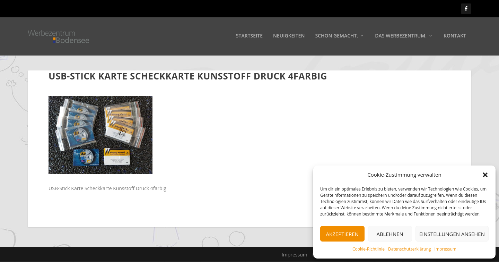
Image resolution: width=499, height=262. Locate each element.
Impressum (445, 249)
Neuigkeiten (289, 37)
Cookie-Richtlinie (368, 249)
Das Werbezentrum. (401, 37)
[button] (485, 174)
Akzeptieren (342, 233)
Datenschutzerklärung (409, 249)
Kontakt (455, 37)
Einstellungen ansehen (452, 233)
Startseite (249, 37)
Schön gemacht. (336, 37)
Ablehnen (390, 233)
